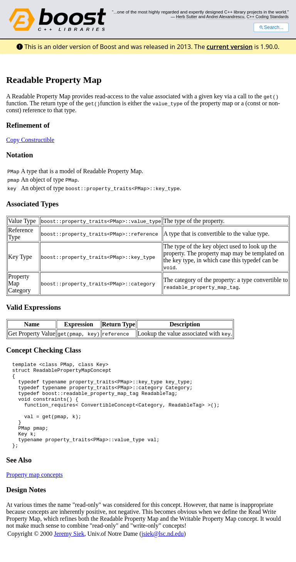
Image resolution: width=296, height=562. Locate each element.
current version (230, 46)
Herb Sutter (186, 16)
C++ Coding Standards (268, 16)
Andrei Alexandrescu (225, 16)
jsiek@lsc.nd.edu (162, 551)
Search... (271, 27)
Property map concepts (34, 492)
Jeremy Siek (69, 551)
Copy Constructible (30, 140)
